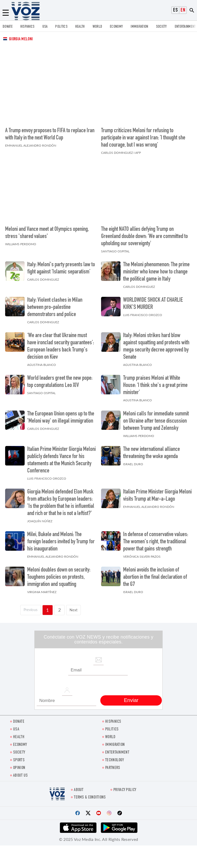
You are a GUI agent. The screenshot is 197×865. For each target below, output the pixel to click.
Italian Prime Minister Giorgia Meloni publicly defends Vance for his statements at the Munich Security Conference (61, 458)
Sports (19, 758)
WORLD (97, 27)
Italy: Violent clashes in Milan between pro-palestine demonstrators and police (54, 305)
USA (45, 27)
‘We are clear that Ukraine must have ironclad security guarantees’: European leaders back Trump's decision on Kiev (60, 344)
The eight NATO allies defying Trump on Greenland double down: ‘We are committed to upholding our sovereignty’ (144, 234)
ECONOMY (116, 27)
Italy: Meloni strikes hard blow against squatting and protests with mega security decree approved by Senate (156, 344)
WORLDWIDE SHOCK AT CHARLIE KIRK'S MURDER (153, 301)
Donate (8, 27)
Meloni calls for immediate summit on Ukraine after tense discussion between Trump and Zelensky (156, 418)
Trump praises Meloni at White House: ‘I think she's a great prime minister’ (155, 383)
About (79, 787)
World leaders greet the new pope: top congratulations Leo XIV (59, 379)
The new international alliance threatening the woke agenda (151, 450)
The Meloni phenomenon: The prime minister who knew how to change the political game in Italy (156, 269)
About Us (20, 773)
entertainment (185, 27)
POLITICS (61, 27)
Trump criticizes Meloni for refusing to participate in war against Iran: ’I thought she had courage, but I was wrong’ (143, 137)
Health (80, 27)
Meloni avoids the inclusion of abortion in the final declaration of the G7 (155, 575)
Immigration (139, 27)
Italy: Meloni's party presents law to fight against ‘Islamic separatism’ (61, 266)
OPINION (19, 765)
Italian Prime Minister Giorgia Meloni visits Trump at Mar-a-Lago (157, 493)
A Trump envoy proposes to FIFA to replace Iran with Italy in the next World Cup (49, 133)
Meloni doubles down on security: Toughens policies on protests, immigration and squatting (58, 575)
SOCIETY (161, 27)
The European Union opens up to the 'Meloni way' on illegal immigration (60, 415)
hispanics (27, 27)
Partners (112, 765)
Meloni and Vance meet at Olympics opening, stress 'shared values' (47, 230)
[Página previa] (29, 607)
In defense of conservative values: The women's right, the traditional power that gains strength (155, 539)
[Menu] (6, 13)
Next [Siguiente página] (76, 607)
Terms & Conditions (90, 795)
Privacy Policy (124, 787)
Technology (114, 758)
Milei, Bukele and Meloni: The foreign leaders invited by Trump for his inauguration (61, 539)
